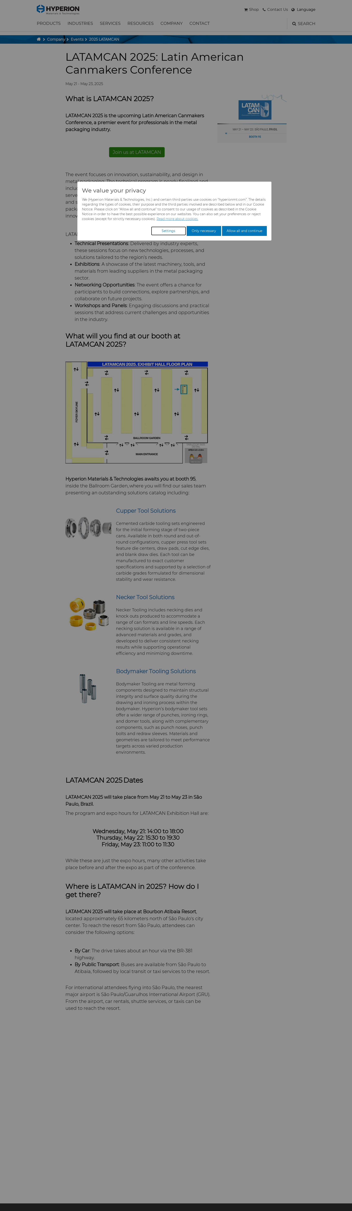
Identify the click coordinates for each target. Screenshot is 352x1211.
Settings (168, 231)
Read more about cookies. (177, 219)
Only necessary (204, 231)
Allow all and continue (244, 231)
